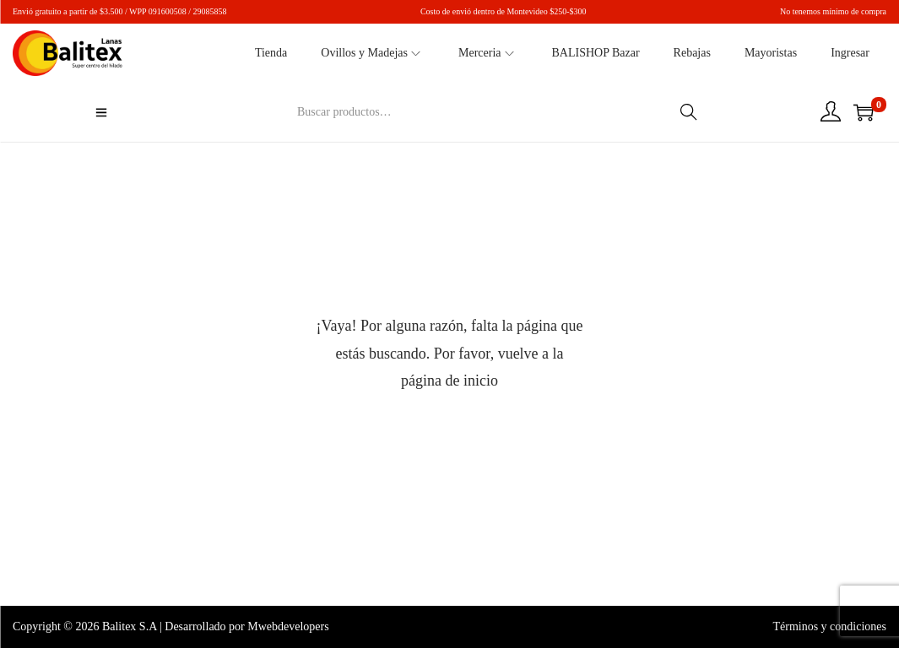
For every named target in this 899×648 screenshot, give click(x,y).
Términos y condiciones (829, 626)
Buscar (689, 111)
